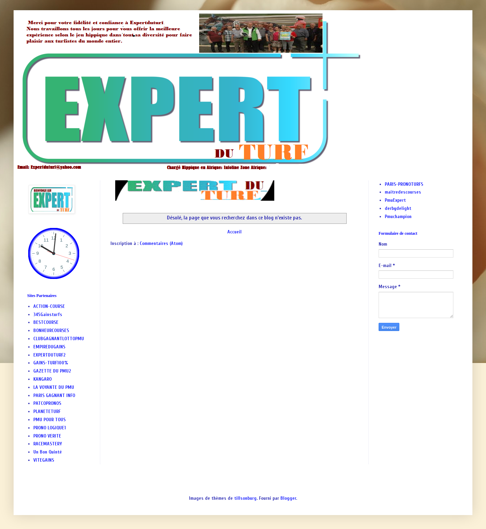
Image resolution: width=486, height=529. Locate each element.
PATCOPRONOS (47, 403)
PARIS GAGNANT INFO (54, 395)
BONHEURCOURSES (51, 330)
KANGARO (42, 379)
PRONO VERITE (47, 436)
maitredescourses (403, 192)
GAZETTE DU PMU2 (52, 371)
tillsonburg (245, 498)
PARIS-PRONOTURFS (404, 184)
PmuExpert (395, 200)
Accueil (234, 232)
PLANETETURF (46, 411)
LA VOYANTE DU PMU (53, 387)
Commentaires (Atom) (161, 243)
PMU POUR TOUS (49, 420)
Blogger (288, 498)
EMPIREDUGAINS (49, 347)
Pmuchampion (398, 216)
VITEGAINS (43, 460)
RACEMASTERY (47, 444)
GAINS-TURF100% (50, 363)
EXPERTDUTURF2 (49, 355)
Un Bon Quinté (47, 452)
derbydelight (398, 208)
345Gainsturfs (47, 314)
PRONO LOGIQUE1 (49, 428)
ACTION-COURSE (49, 306)
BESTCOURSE (45, 322)
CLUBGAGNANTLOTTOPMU (58, 339)
